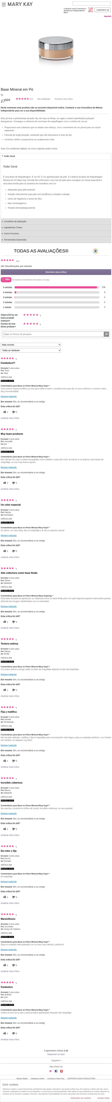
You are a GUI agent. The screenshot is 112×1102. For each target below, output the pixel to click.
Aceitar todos (103, 1098)
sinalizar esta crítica (10, 418)
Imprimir (107, 16)
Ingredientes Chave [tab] (13, 227)
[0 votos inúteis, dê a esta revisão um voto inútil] (14, 412)
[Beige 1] (56, 49)
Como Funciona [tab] (11, 233)
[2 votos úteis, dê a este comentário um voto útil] (5, 551)
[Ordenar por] (31, 345)
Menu (4, 4)
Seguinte (56, 1060)
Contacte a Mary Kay (55, 1079)
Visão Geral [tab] (9, 156)
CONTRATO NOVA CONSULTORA (81, 1079)
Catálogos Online (37, 1079)
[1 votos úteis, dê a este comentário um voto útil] (5, 412)
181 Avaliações (43, 99)
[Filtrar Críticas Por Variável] (31, 350)
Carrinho (102, 10)
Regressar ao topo (56, 1054)
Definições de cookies (81, 1098)
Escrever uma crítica (64, 99)
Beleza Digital (22, 1079)
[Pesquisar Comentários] (106, 334)
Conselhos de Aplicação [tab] (15, 221)
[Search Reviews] (56, 334)
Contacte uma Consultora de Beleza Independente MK (75, 10)
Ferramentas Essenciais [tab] (15, 240)
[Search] (91, 4)
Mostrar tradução (9, 396)
